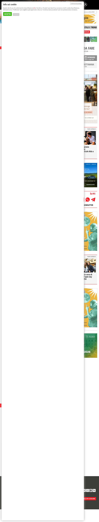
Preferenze (16, 14)
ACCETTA (7, 14)
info (34, 8)
